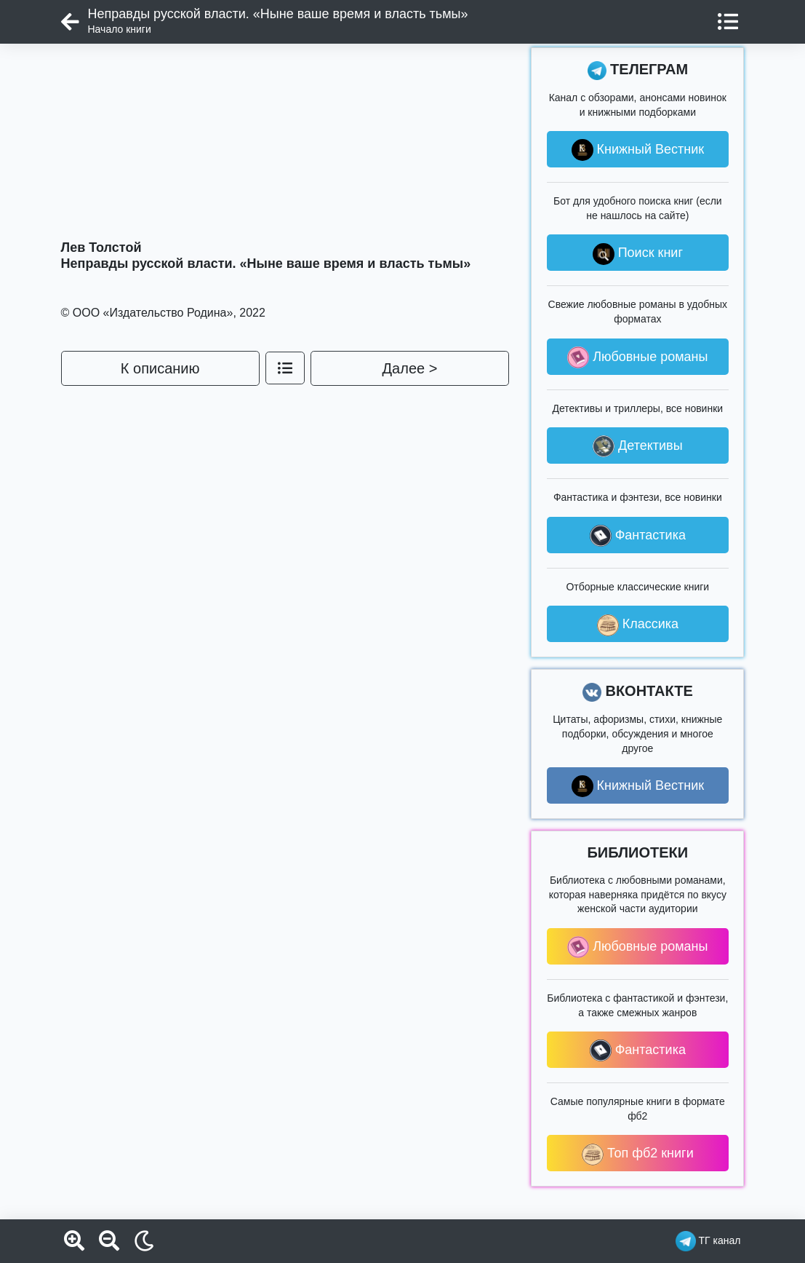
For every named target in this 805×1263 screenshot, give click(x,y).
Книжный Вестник (638, 150)
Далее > (410, 368)
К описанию (160, 368)
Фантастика (638, 536)
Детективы (638, 446)
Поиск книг (638, 254)
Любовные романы (637, 357)
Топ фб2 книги (638, 1154)
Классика (637, 625)
